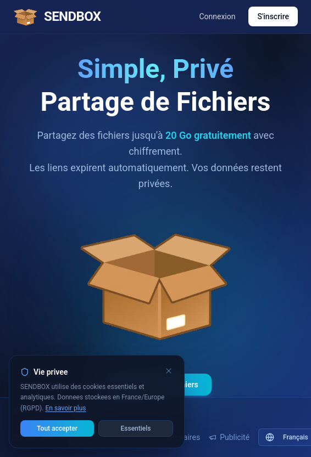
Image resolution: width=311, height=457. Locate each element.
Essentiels (136, 428)
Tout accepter (57, 428)
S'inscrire (273, 16)
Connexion (217, 16)
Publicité (229, 437)
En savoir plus (65, 408)
